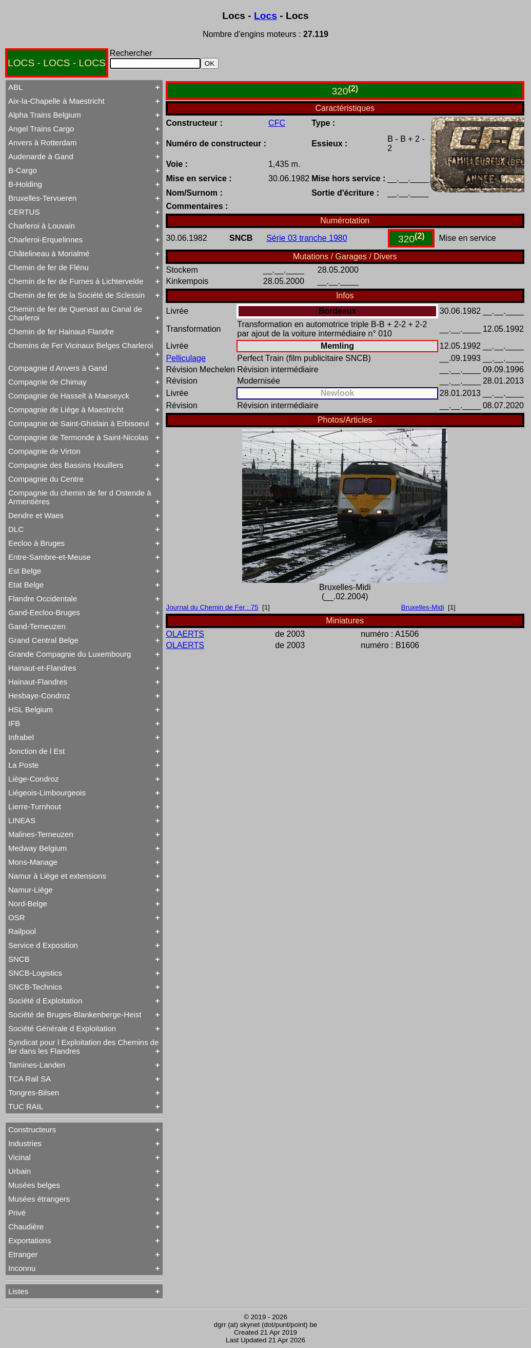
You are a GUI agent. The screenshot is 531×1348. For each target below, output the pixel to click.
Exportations (29, 1240)
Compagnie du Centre (46, 478)
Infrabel (21, 737)
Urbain (19, 1171)
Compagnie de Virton (44, 451)
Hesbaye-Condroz (39, 695)
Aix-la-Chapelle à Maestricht (56, 101)
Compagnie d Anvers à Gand (57, 368)
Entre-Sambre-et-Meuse (49, 557)
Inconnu (21, 1268)
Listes (18, 1291)
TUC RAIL (25, 1106)
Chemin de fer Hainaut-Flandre (61, 331)
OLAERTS (185, 634)
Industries (25, 1143)
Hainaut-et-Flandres (42, 667)
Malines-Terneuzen (40, 834)
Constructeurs (32, 1129)
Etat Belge (26, 584)
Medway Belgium (37, 848)
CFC (276, 123)
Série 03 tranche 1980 (306, 238)
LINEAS (21, 820)
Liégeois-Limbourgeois (47, 792)
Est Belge (24, 570)
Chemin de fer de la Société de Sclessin (76, 295)
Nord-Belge (27, 903)
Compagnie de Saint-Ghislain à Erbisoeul (78, 423)
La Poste (23, 765)
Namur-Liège (30, 889)
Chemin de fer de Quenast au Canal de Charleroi (75, 313)
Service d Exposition (43, 945)
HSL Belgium (30, 709)
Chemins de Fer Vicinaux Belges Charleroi (80, 345)
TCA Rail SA (29, 1078)
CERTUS (24, 211)
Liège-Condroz (33, 778)
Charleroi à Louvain (41, 225)
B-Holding (25, 184)
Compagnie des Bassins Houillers (65, 465)
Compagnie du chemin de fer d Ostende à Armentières (79, 497)
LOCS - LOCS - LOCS (57, 63)
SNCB (19, 959)
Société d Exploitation (45, 1000)
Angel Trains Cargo (41, 128)
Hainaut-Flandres (37, 681)
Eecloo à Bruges (36, 543)
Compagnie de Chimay (47, 381)
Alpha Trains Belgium (44, 114)
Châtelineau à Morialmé (48, 253)
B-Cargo (22, 170)
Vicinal (19, 1157)
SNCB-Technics (35, 986)
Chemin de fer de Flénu (48, 267)
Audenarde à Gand (40, 156)
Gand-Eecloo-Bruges (44, 612)
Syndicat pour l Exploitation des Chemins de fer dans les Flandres (83, 1046)
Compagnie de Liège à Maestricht (65, 409)
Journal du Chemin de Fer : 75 (212, 607)
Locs (265, 15)
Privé (17, 1212)
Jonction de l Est (36, 751)
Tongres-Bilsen (33, 1092)
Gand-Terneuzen (37, 626)
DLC (16, 529)
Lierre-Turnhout (34, 806)
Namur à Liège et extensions (57, 875)
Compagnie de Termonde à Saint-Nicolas (78, 437)
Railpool (22, 931)
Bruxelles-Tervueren (42, 198)
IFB (14, 723)
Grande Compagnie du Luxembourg (69, 654)
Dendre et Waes (36, 515)
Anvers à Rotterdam (42, 142)
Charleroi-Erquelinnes (45, 239)
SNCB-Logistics (35, 973)
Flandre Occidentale (42, 598)
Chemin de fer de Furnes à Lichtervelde (75, 281)
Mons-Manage (32, 862)
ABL (15, 87)
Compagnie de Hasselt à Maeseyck (68, 395)
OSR (16, 917)
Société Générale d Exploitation (62, 1028)
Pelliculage (186, 358)
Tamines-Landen (36, 1064)
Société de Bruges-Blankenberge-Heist (74, 1014)
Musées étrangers (39, 1198)
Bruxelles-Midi (422, 607)
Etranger (23, 1254)
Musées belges (34, 1185)
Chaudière (26, 1226)
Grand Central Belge (43, 640)
